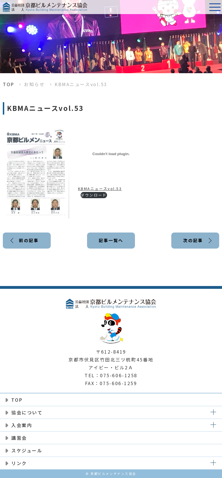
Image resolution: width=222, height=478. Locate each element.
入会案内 (21, 425)
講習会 (19, 437)
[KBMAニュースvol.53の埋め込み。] (111, 154)
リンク (19, 463)
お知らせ (34, 84)
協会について (27, 412)
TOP (8, 84)
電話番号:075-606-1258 (201, 7)
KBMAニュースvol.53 (100, 188)
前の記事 (29, 240)
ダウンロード (94, 195)
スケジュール (26, 450)
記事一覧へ (111, 240)
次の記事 (193, 240)
